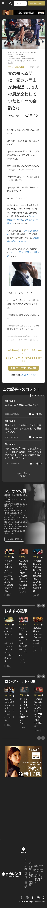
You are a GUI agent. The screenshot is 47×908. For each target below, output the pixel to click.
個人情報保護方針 (31, 868)
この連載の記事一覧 (14, 539)
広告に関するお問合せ (25, 875)
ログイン (20, 3)
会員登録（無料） (36, 3)
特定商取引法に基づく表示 (31, 883)
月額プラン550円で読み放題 (23, 368)
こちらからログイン (28, 375)
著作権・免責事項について (31, 875)
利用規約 (31, 863)
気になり (32, 216)
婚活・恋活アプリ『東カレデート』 (38, 870)
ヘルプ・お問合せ (25, 867)
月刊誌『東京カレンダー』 (38, 866)
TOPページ (25, 861)
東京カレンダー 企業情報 (25, 884)
